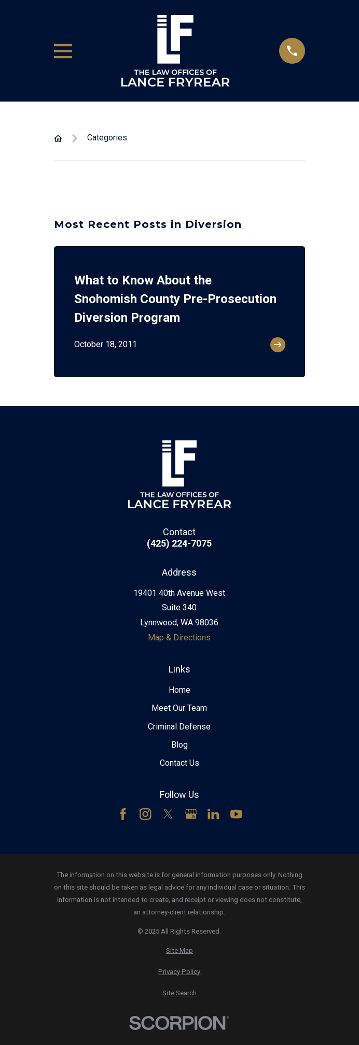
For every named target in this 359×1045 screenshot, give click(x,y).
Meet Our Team (179, 708)
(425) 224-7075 (179, 543)
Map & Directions (179, 637)
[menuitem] (179, 950)
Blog (179, 745)
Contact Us (179, 763)
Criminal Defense (179, 727)
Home (179, 690)
